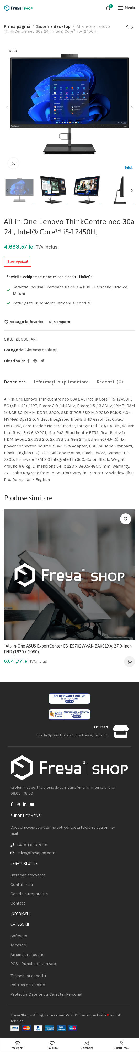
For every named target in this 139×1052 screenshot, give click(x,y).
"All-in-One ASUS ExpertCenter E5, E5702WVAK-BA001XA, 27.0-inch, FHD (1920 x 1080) (68, 649)
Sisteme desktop (53, 26)
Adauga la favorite (26, 322)
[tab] (15, 382)
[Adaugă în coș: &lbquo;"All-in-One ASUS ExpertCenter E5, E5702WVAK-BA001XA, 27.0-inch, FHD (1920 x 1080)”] (129, 661)
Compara (62, 322)
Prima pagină (17, 26)
